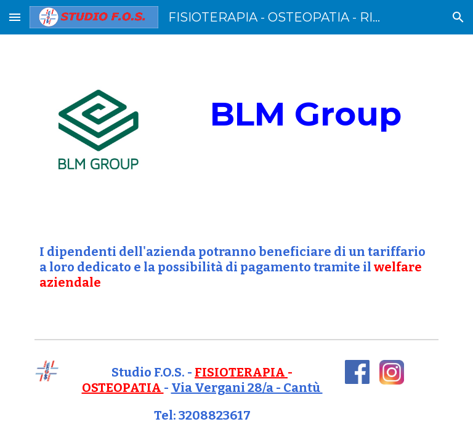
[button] (15, 17)
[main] (305, 114)
